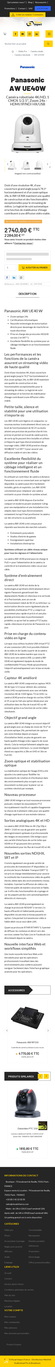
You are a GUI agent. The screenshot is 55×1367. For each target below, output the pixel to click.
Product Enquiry (13, 1344)
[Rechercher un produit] (27, 44)
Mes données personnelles (16, 1333)
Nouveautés (40, 2)
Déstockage (34, 1257)
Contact (22, 8)
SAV (31, 8)
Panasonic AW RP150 (27, 1042)
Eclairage (8, 1262)
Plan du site (9, 1295)
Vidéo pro (8, 1230)
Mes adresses (10, 1327)
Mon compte (10, 1316)
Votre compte (13, 1310)
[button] (6, 1362)
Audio (7, 1257)
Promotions (9, 8)
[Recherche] (48, 44)
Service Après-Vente (13, 1284)
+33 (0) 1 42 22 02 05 (15, 1199)
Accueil (7, 1273)
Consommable (35, 1230)
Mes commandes (12, 1322)
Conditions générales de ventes (19, 1289)
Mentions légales (12, 1301)
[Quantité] (10, 267)
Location (42, 8)
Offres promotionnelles (39, 1262)
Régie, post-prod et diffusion (13, 1249)
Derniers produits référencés (37, 1243)
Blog (30, 2)
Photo (7, 1235)
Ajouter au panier (35, 267)
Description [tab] (27, 293)
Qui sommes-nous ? (16, 2)
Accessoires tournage (14, 1241)
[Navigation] (49, 34)
